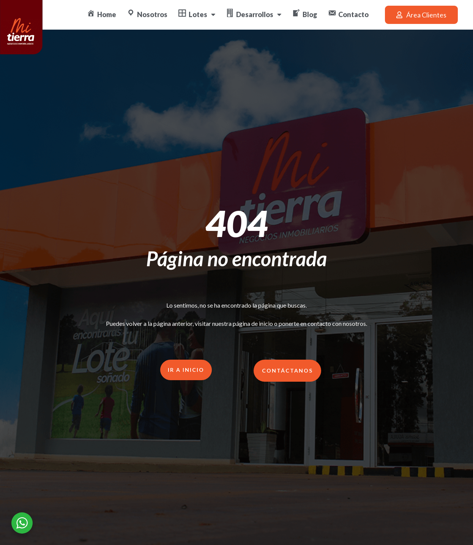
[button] (421, 15)
